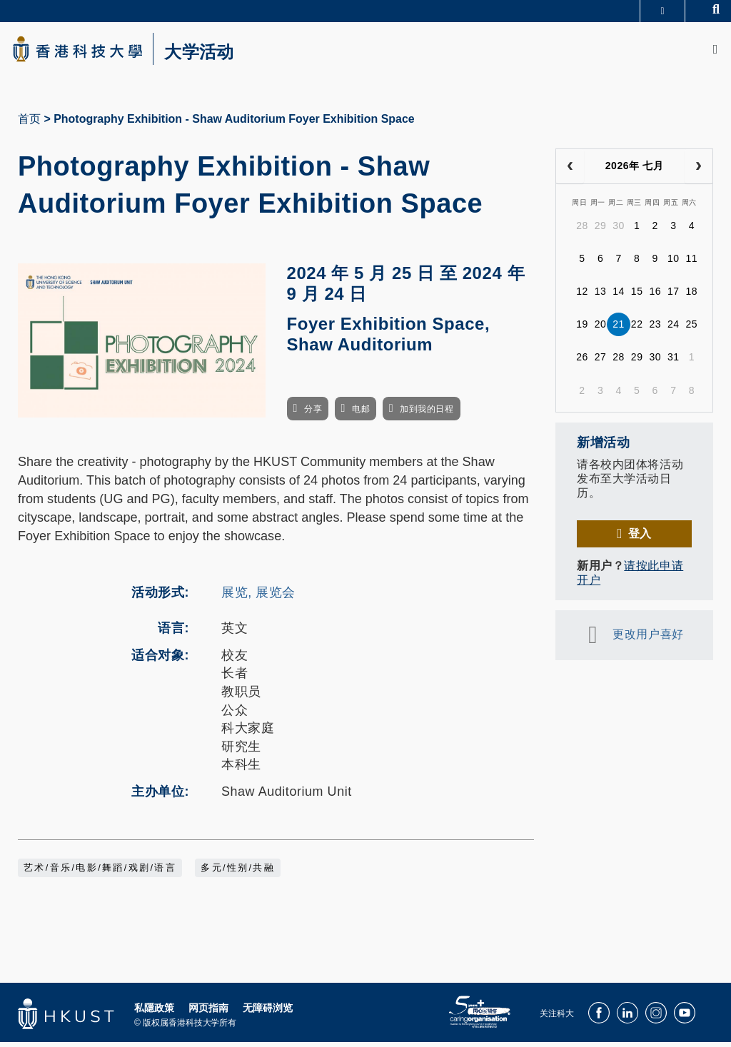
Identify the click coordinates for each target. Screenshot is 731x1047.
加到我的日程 (426, 413)
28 (582, 230)
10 (673, 263)
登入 (640, 538)
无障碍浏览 (268, 1012)
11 (692, 263)
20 (601, 329)
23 (655, 329)
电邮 (361, 413)
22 (637, 329)
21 (618, 329)
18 (692, 296)
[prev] (570, 171)
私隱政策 (154, 1012)
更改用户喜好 (647, 639)
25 (692, 329)
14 (618, 296)
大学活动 (214, 54)
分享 (313, 413)
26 (582, 362)
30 (618, 230)
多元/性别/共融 (238, 872)
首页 (29, 124)
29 (601, 230)
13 (601, 296)
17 (673, 296)
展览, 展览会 (258, 597)
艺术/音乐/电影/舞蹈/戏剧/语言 (100, 872)
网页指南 (208, 1012)
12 (582, 296)
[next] (698, 171)
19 (582, 329)
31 (673, 362)
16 (655, 296)
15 (637, 296)
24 (673, 329)
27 (601, 362)
